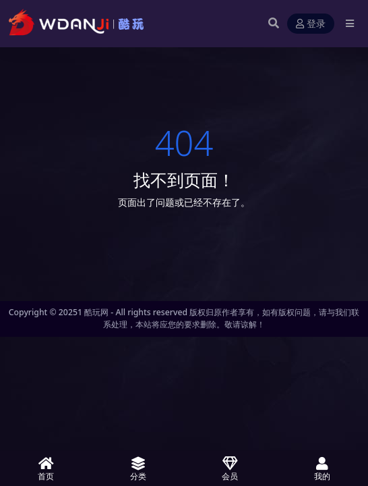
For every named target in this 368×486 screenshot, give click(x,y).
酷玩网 (96, 312)
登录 (311, 24)
